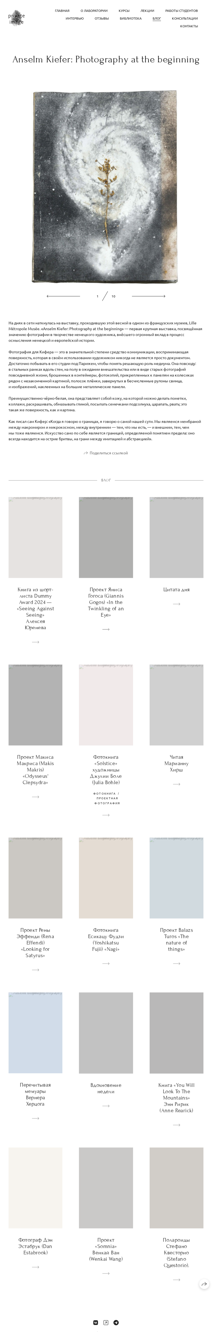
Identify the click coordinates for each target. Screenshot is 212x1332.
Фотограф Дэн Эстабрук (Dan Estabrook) (35, 1253)
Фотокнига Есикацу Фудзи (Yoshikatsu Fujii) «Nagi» (106, 946)
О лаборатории (94, 10)
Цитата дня (176, 596)
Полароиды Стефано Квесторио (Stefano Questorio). (176, 1259)
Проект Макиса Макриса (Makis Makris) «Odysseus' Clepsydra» (35, 777)
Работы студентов (181, 10)
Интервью (75, 18)
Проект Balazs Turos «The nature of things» (176, 946)
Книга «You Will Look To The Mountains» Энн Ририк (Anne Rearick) (176, 1105)
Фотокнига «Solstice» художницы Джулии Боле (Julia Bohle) (106, 777)
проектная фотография (107, 807)
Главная (62, 10)
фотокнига (104, 800)
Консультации (185, 18)
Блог (157, 18)
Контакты (189, 26)
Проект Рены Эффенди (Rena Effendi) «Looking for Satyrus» (35, 950)
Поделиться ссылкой (109, 459)
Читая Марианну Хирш (177, 770)
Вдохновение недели (106, 1095)
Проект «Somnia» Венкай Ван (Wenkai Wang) (106, 1256)
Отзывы (102, 18)
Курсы (124, 10)
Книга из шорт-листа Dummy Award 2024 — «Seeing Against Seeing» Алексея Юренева (35, 615)
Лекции (147, 10)
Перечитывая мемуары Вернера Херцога (35, 1101)
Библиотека (131, 18)
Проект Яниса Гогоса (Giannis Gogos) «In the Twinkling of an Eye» (106, 609)
